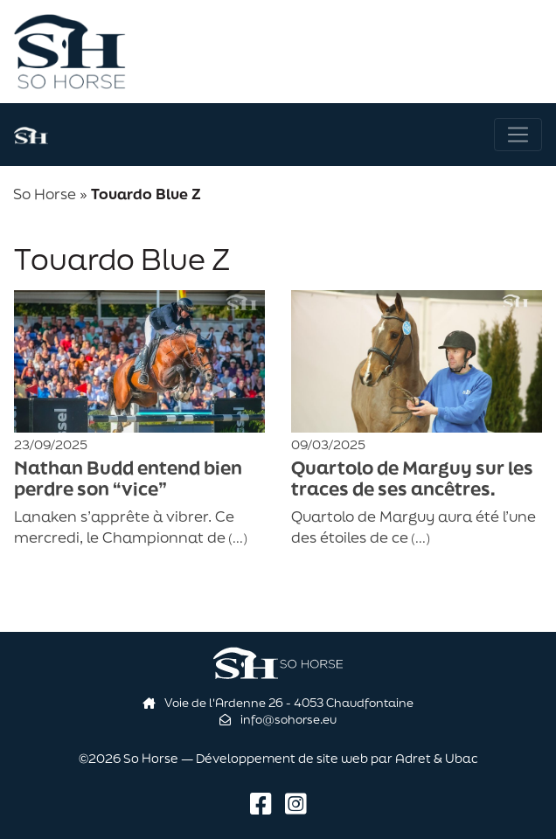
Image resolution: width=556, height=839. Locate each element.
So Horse (44, 194)
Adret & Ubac (436, 758)
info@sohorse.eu (278, 719)
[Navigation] (518, 135)
